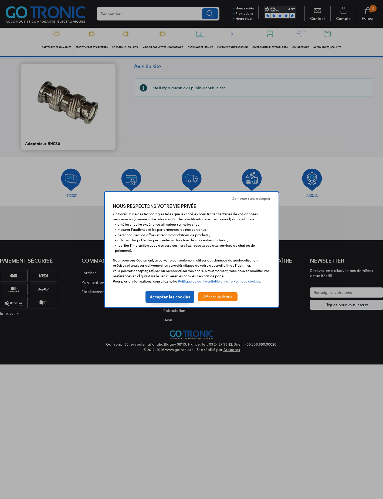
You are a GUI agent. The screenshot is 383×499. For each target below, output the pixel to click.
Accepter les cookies (170, 297)
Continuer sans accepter (251, 198)
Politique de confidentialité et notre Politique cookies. (219, 281)
